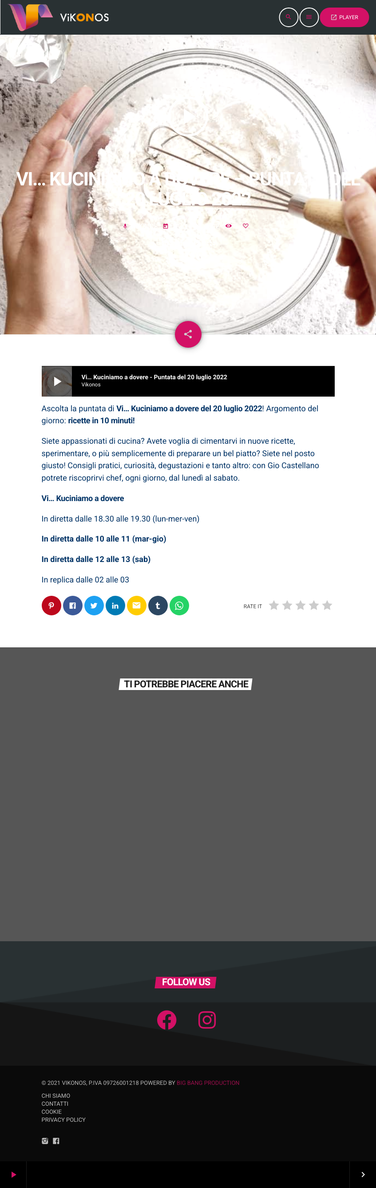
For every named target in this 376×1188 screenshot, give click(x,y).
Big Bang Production (208, 1083)
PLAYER (344, 17)
